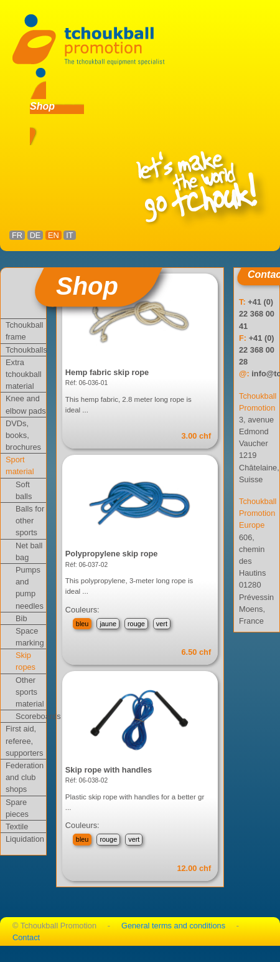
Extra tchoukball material (24, 374)
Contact (26, 937)
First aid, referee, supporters (24, 740)
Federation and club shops (25, 777)
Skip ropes (25, 661)
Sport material (20, 465)
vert (161, 623)
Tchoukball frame (24, 330)
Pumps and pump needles (30, 588)
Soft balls (24, 490)
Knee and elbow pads (26, 404)
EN (53, 235)
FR (17, 235)
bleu (82, 623)
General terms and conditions (173, 925)
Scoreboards (31, 716)
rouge (136, 623)
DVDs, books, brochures (23, 435)
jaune (108, 623)
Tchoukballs (26, 350)
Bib (21, 618)
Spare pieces (17, 808)
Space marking (30, 636)
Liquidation (25, 839)
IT (69, 235)
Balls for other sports (30, 520)
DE (35, 235)
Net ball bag (29, 551)
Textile (17, 826)
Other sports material (30, 691)
